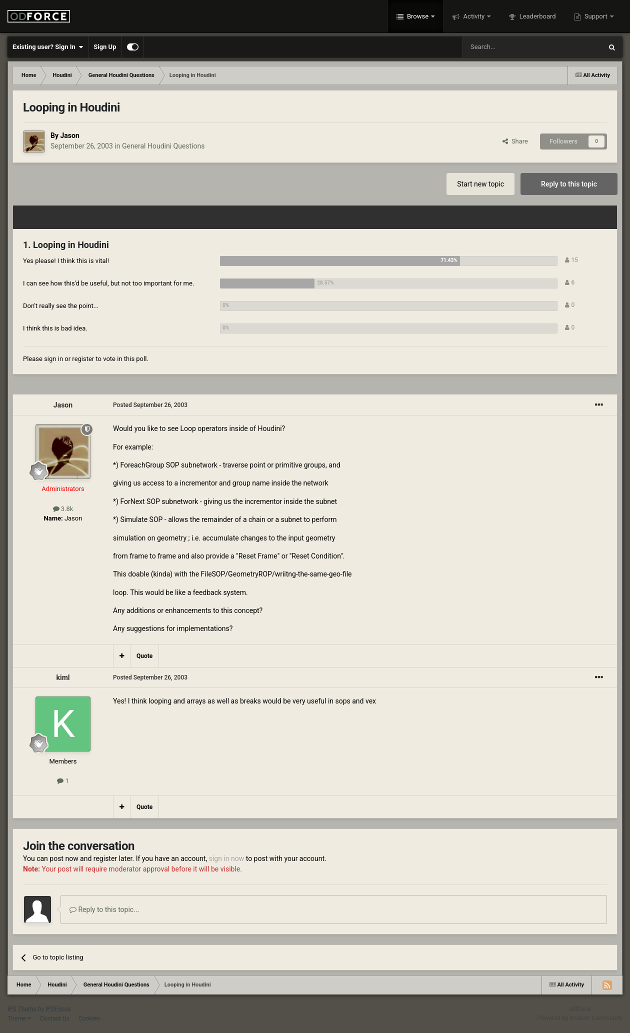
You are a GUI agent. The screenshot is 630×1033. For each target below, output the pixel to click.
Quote (144, 656)
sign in (53, 358)
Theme (19, 1018)
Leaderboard (537, 16)
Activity (474, 16)
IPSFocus (58, 1009)
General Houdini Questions (163, 146)
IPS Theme (22, 1009)
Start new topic (480, 184)
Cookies (89, 1018)
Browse (418, 16)
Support (596, 16)
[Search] (508, 47)
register (83, 358)
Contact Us (55, 1018)
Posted (150, 405)
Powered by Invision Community (579, 1018)
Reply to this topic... (104, 910)
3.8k (63, 508)
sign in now (226, 858)
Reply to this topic (569, 184)
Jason (69, 136)
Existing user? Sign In (47, 47)
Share (515, 141)
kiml (63, 678)
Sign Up (105, 46)
